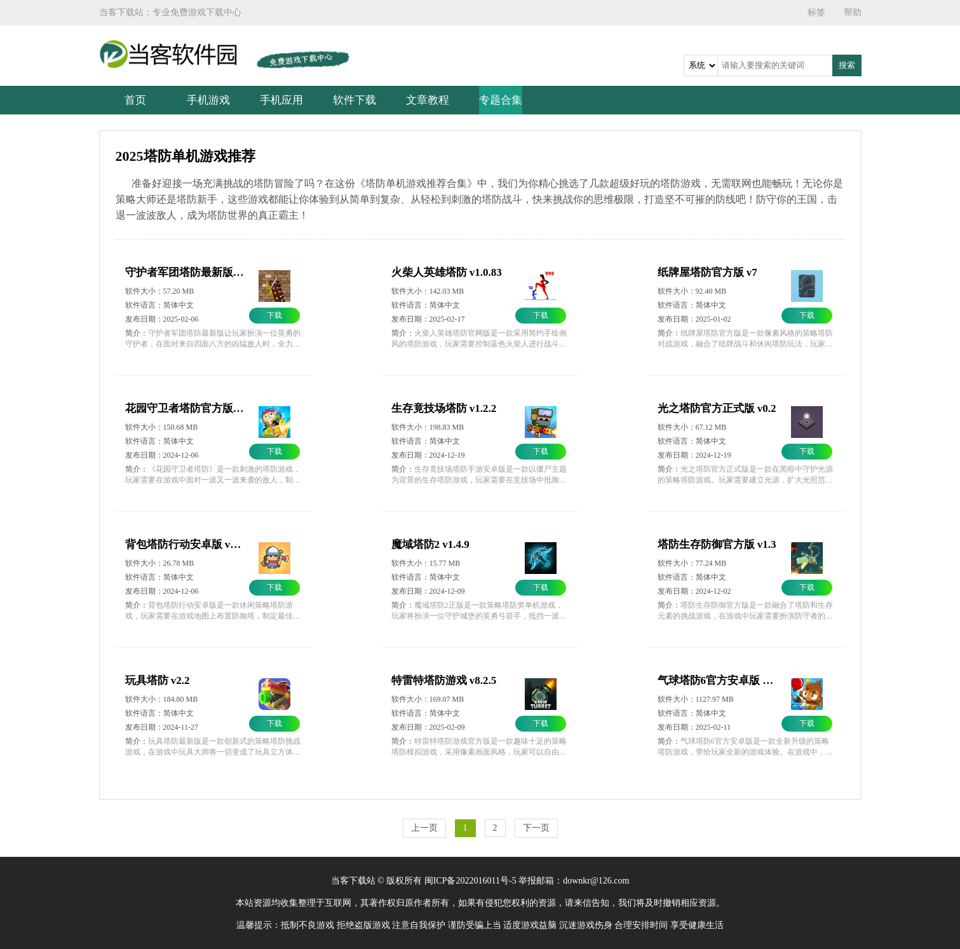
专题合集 (500, 100)
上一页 (424, 828)
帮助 (853, 12)
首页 (135, 100)
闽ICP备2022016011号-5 (470, 880)
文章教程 (427, 100)
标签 (816, 12)
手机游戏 (208, 100)
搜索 (847, 65)
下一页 (536, 828)
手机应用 (281, 100)
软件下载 (354, 100)
